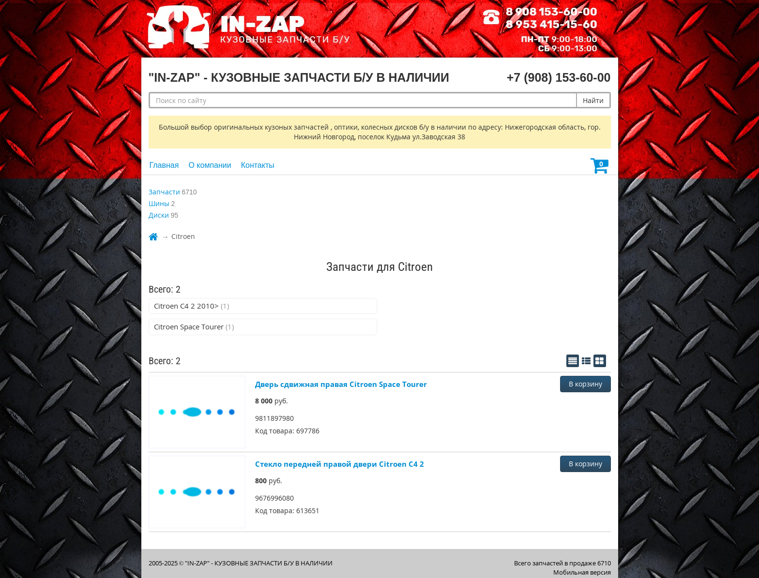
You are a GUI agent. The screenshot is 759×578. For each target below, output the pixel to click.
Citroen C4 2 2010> (191, 306)
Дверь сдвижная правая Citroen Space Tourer (341, 384)
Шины (159, 203)
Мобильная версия (582, 572)
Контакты (257, 165)
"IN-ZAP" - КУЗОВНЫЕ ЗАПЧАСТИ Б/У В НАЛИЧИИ (259, 563)
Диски (159, 215)
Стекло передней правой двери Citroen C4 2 (339, 464)
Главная (164, 165)
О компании (209, 165)
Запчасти (164, 191)
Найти (593, 100)
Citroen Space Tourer (194, 326)
